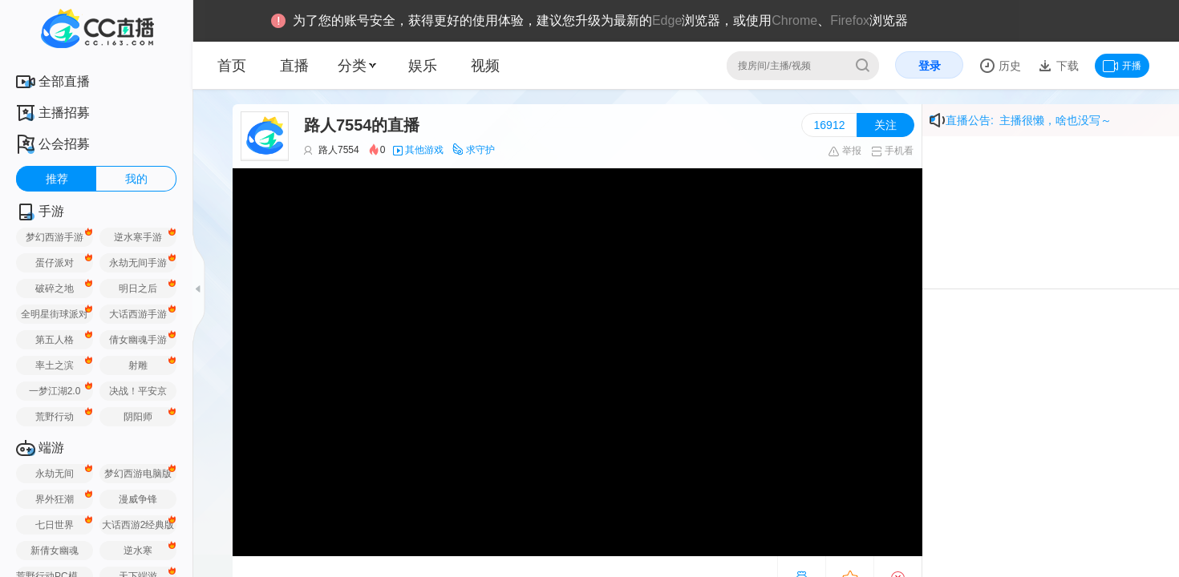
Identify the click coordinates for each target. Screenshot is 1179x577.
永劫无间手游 (138, 262)
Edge (667, 20)
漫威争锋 (138, 499)
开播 (1122, 66)
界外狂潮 (54, 499)
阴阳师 (138, 416)
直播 (294, 66)
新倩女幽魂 (54, 550)
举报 (844, 150)
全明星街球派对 (54, 314)
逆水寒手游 (138, 237)
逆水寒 (138, 550)
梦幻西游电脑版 (138, 473)
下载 (1066, 65)
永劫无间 (54, 473)
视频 (485, 66)
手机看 (892, 150)
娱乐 (422, 66)
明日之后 (138, 288)
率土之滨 (54, 365)
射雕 (138, 365)
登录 (929, 65)
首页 (231, 66)
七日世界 (54, 525)
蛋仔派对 (54, 262)
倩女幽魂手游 (138, 339)
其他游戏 (424, 149)
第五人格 (54, 339)
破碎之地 (54, 288)
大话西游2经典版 (138, 525)
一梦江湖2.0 (55, 391)
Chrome (794, 20)
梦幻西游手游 (54, 237)
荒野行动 (54, 416)
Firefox (849, 20)
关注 (885, 125)
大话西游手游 (138, 314)
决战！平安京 (138, 391)
